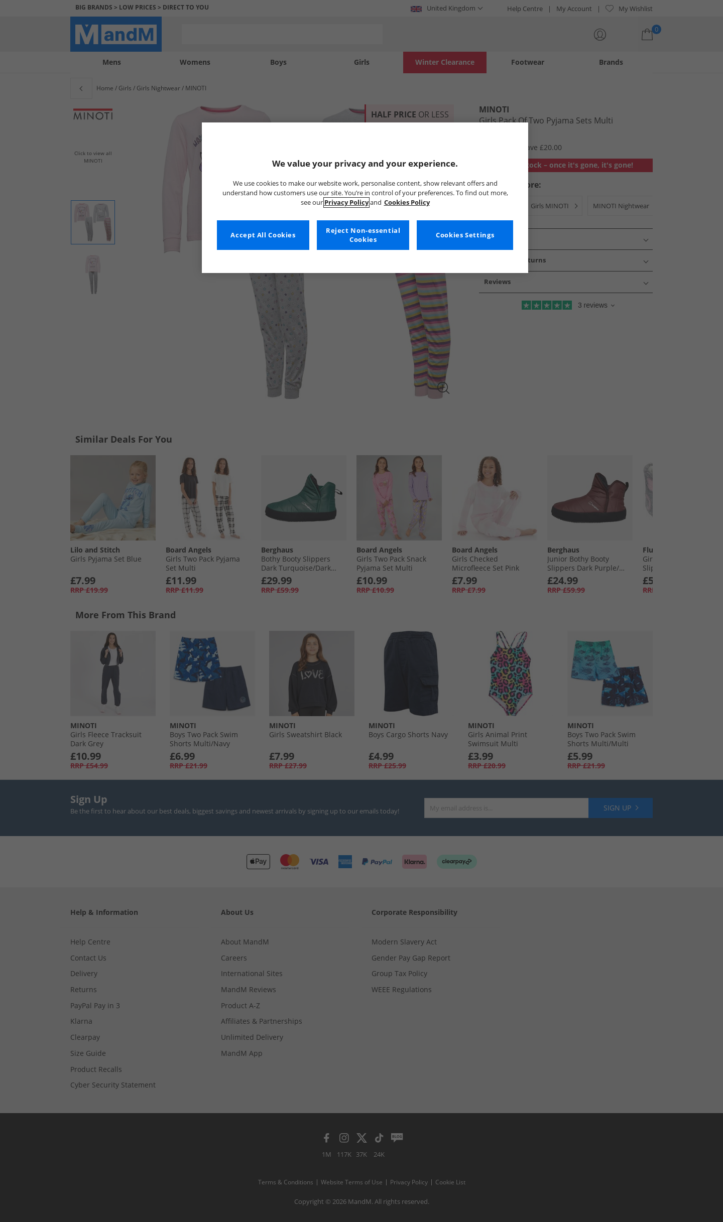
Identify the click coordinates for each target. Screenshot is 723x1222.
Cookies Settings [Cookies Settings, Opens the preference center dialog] (465, 235)
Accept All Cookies (262, 235)
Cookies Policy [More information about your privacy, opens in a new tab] (407, 202)
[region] (365, 197)
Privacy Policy (346, 202)
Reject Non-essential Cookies (363, 235)
